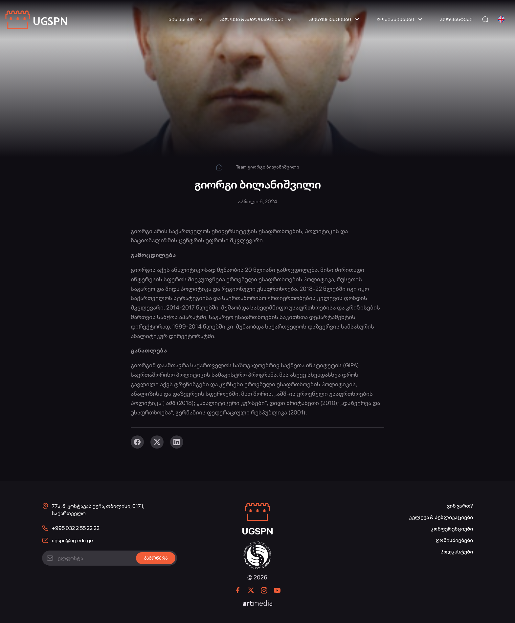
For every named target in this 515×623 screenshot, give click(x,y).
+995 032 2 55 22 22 (76, 528)
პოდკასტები (456, 19)
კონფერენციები (330, 19)
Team (241, 167)
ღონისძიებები (395, 19)
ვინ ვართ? (181, 19)
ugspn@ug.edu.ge (72, 540)
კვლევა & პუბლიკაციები (251, 19)
